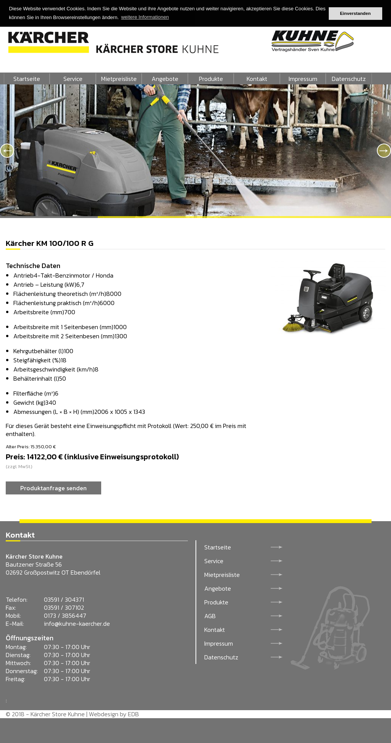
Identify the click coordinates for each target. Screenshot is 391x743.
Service (72, 78)
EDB (133, 714)
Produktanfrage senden (53, 488)
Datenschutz (349, 78)
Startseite (26, 78)
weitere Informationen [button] (145, 17)
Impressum (303, 78)
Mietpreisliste (119, 78)
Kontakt (257, 78)
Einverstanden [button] (355, 13)
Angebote (165, 78)
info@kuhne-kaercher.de (77, 623)
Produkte (211, 78)
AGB (210, 615)
